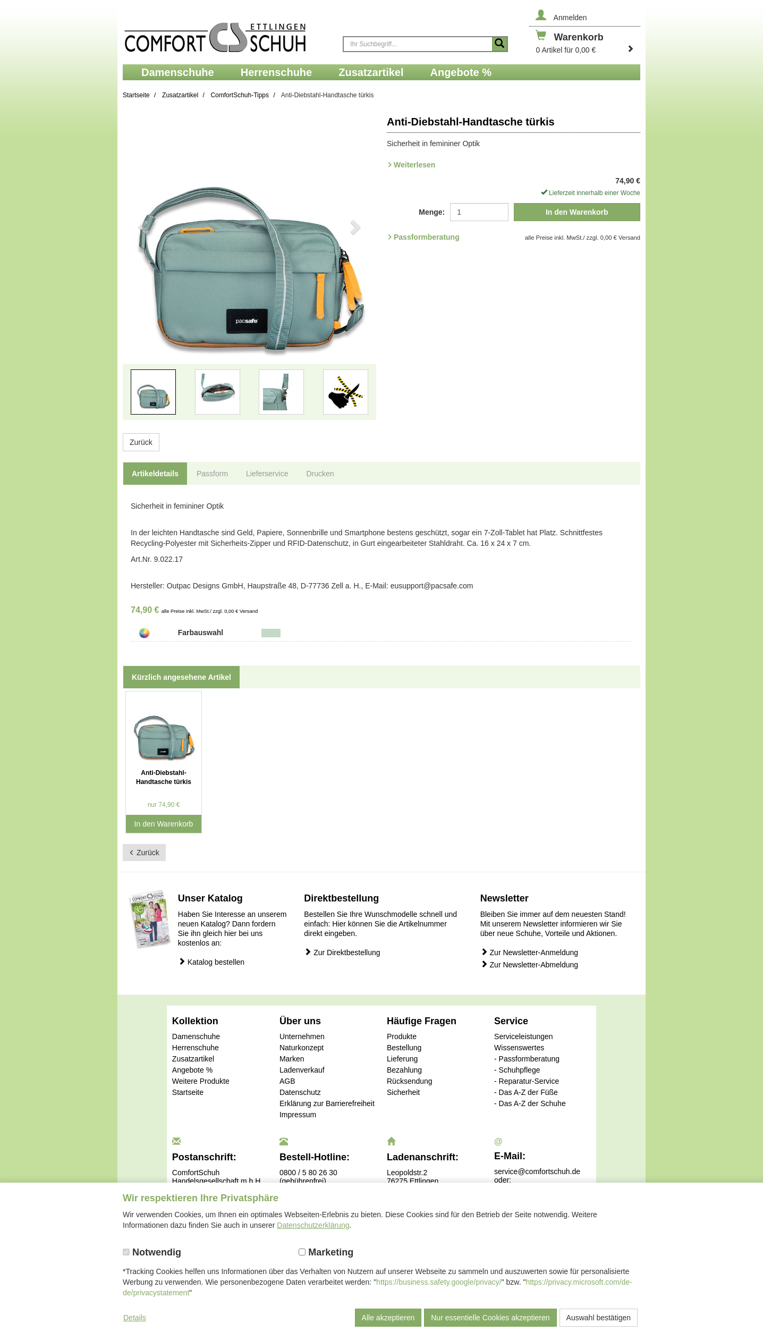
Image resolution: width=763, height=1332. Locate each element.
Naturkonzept (301, 1047)
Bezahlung (404, 1070)
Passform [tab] (212, 473)
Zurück (141, 442)
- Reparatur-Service (526, 1081)
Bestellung (404, 1047)
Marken (291, 1059)
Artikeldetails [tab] (155, 473)
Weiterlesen (414, 165)
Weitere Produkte (201, 1081)
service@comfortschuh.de (537, 1171)
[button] (142, 272)
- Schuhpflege (517, 1070)
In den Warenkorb (577, 212)
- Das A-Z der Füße (526, 1092)
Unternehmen (302, 1036)
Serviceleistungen (523, 1036)
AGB (287, 1081)
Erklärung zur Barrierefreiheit (327, 1103)
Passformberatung (427, 237)
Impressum (297, 1114)
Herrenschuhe (195, 1047)
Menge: (432, 212)
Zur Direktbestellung (342, 952)
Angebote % (192, 1070)
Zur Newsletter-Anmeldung (529, 952)
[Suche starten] (499, 44)
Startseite (188, 1092)
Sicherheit (403, 1092)
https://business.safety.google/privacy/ (439, 1282)
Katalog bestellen (211, 961)
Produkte (402, 1036)
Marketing (326, 1252)
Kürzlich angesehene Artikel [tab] (181, 677)
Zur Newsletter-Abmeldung (529, 964)
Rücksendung (410, 1081)
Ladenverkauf (302, 1070)
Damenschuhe (196, 1036)
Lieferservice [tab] (267, 473)
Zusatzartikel (193, 1059)
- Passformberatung (526, 1059)
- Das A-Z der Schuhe (530, 1103)
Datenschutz (300, 1092)
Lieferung (402, 1059)
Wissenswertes (519, 1047)
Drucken (320, 473)
